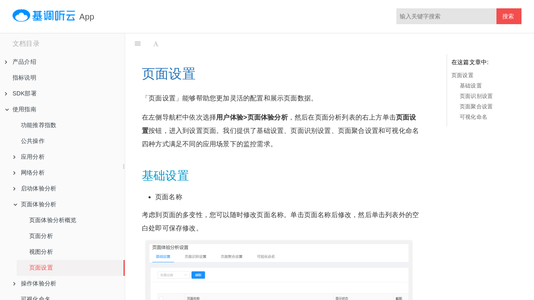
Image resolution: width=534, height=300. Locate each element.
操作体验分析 (34, 283)
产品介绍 (20, 61)
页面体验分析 (34, 204)
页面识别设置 (476, 96)
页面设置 (41, 267)
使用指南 (20, 109)
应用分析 (29, 156)
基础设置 (471, 85)
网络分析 (29, 172)
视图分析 (41, 251)
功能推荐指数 (38, 125)
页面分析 (41, 235)
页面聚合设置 (476, 106)
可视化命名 (473, 117)
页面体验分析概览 (53, 220)
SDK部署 (21, 93)
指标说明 (24, 77)
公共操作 (33, 141)
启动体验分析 (34, 188)
